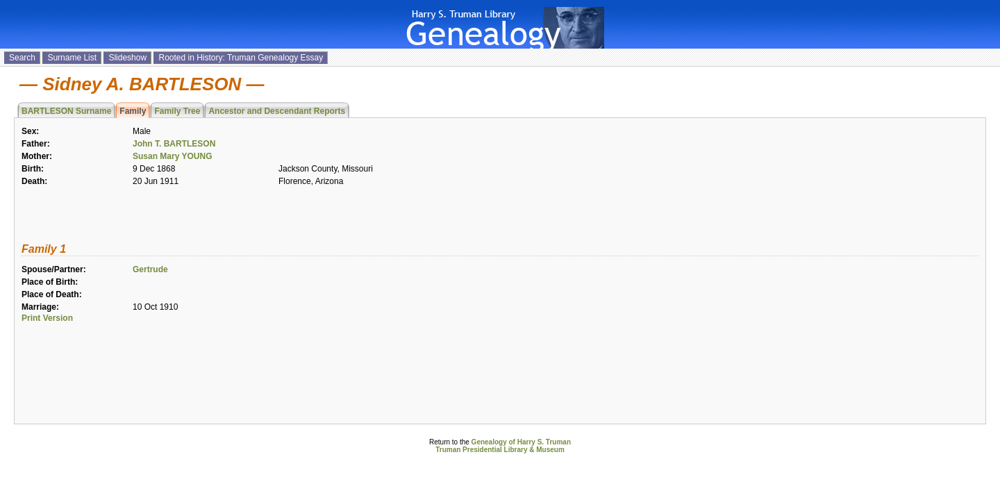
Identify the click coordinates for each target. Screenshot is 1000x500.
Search (22, 57)
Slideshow (127, 57)
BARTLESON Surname (66, 111)
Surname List (72, 57)
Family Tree (177, 111)
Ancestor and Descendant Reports (276, 111)
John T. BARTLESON (174, 144)
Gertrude (150, 269)
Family (132, 111)
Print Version (47, 318)
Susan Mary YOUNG (172, 156)
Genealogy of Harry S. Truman (521, 442)
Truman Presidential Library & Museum (500, 449)
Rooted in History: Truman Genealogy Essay (240, 57)
